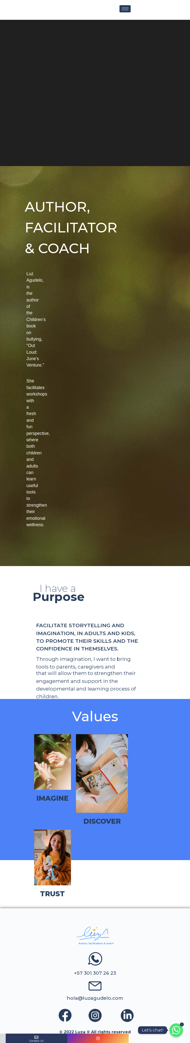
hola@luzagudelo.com (95, 998)
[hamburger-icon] (125, 8)
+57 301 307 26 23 (95, 973)
